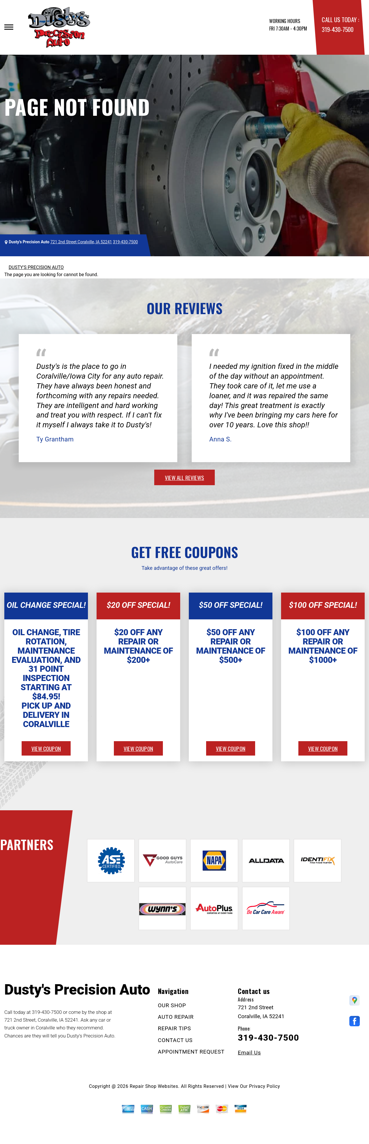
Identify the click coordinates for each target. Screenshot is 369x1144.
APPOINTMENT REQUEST (191, 1051)
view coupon (46, 748)
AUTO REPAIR (176, 1017)
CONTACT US (175, 1040)
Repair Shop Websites (154, 1086)
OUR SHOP (172, 1005)
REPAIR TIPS (174, 1028)
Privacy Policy (264, 1086)
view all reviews (184, 477)
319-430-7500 (337, 29)
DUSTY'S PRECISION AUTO (36, 267)
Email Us (249, 1052)
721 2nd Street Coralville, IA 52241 (81, 242)
